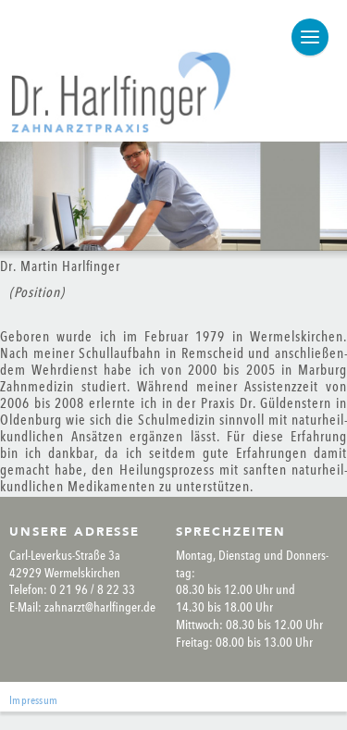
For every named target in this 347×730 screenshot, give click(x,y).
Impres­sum (33, 701)
